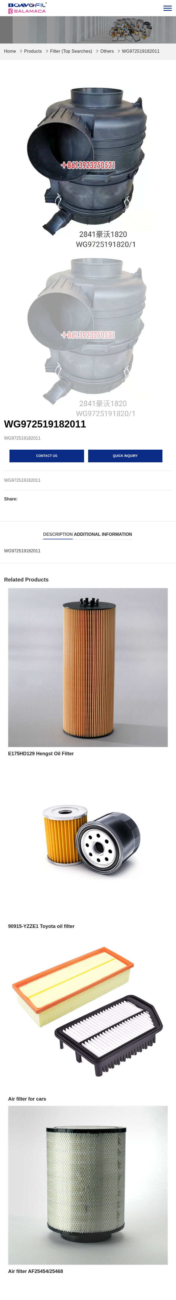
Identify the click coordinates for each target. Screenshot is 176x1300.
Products (33, 51)
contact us (46, 456)
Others (107, 51)
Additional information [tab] (103, 534)
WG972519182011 (141, 51)
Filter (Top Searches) (71, 51)
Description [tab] (58, 534)
